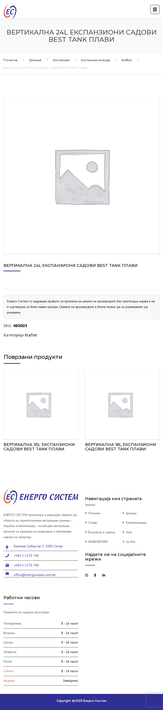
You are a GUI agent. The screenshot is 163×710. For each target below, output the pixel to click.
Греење (35, 60)
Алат (129, 532)
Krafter (127, 60)
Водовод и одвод (101, 532)
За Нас (130, 542)
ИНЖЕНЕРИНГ (98, 542)
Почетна (10, 60)
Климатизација (136, 522)
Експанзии (61, 60)
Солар (92, 522)
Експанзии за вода (95, 60)
